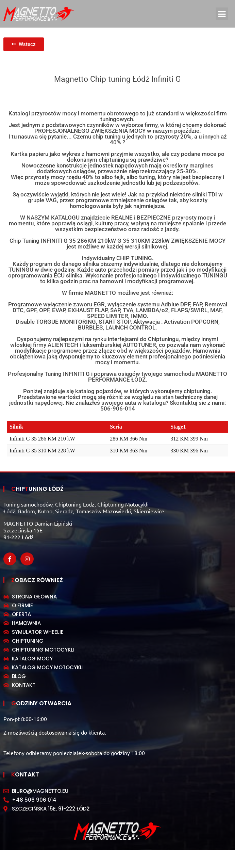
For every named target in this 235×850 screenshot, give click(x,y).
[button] (222, 13)
